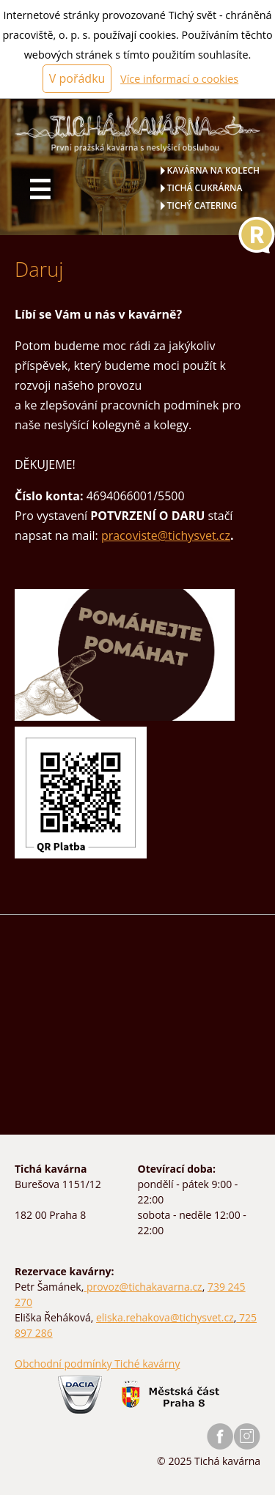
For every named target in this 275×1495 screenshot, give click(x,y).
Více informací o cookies (179, 79)
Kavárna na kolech (213, 170)
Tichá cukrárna (205, 188)
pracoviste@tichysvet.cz (165, 535)
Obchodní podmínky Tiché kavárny (97, 1363)
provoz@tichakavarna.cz (143, 1287)
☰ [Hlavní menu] (39, 190)
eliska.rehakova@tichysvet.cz (165, 1317)
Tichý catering (202, 205)
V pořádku (77, 78)
